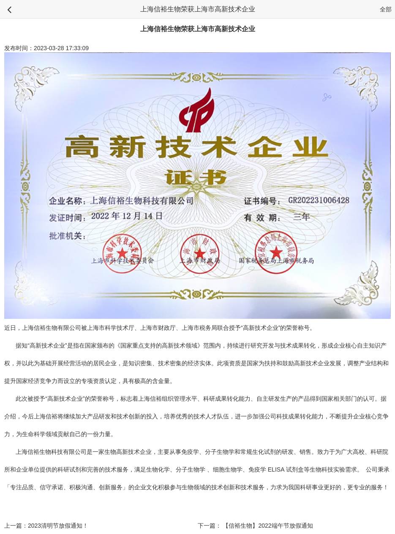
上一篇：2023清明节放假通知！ (46, 525)
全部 (386, 9)
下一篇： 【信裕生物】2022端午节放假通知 (255, 525)
